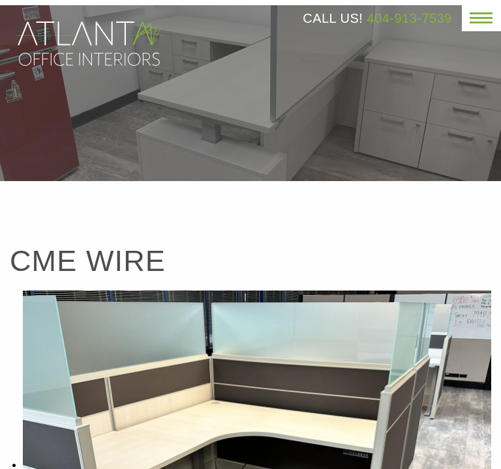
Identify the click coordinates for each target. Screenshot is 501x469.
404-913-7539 (409, 18)
